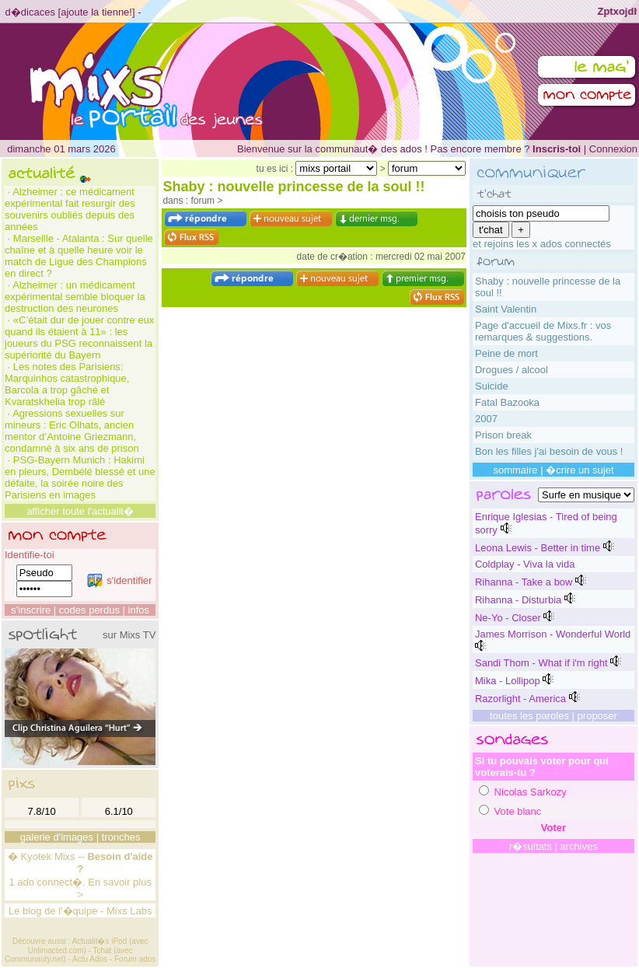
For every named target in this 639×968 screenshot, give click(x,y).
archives (579, 846)
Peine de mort (506, 353)
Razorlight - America (520, 698)
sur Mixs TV (129, 635)
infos (138, 610)
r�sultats (530, 846)
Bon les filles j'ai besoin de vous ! (549, 451)
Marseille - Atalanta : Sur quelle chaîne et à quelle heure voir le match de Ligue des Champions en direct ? (79, 255)
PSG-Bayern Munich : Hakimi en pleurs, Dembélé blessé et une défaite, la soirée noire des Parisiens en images (80, 477)
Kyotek (36, 856)
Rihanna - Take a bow (524, 582)
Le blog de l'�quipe (53, 911)
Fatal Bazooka (507, 402)
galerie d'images (56, 837)
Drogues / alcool (511, 370)
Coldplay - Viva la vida (524, 564)
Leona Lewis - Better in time (537, 548)
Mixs (64, 856)
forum (202, 200)
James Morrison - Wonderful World (552, 634)
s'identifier (119, 580)
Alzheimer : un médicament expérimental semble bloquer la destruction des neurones (75, 296)
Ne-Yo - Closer (508, 618)
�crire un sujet (579, 470)
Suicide (491, 386)
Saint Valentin (505, 309)
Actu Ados (89, 959)
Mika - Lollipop (507, 681)
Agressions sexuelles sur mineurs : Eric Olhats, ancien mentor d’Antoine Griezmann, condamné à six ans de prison (72, 430)
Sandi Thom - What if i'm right (541, 663)
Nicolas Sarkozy (530, 792)
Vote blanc (518, 811)
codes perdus (89, 610)
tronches (121, 837)
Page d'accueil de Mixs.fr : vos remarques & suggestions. (543, 331)
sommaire (515, 470)
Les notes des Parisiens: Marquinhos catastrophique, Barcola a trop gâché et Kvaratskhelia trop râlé (67, 384)
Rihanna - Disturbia (518, 600)
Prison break (503, 435)
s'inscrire (31, 610)
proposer (597, 716)
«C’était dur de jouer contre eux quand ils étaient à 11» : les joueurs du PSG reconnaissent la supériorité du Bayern (79, 337)
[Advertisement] (314, 382)
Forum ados (134, 959)
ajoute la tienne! (96, 12)
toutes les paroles (529, 716)
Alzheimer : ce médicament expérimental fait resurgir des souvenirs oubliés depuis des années (70, 209)
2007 (486, 419)
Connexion (613, 149)
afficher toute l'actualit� (80, 511)
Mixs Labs (129, 911)
